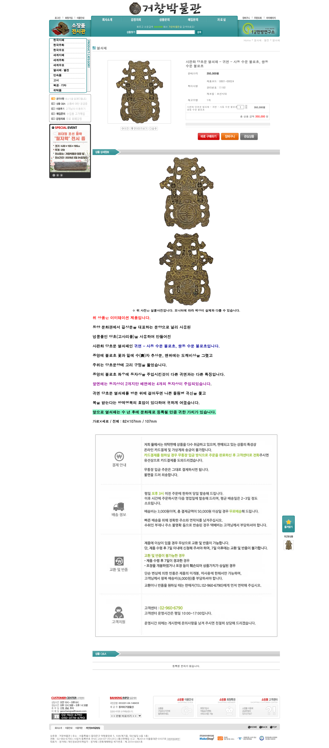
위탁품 (57, 90)
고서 (56, 80)
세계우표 (58, 65)
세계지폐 (58, 55)
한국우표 (58, 50)
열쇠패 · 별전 (61, 70)
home (247, 40)
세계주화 (58, 60)
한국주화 (58, 45)
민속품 (57, 75)
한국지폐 (58, 40)
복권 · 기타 (59, 85)
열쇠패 (276, 40)
